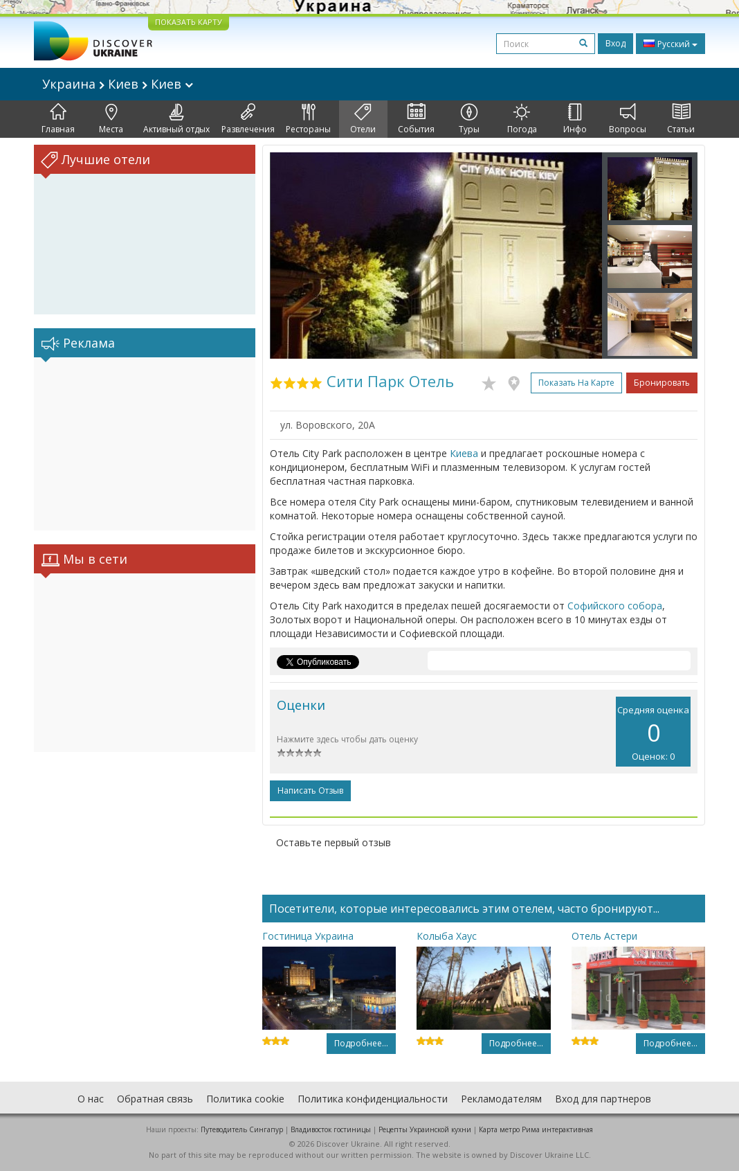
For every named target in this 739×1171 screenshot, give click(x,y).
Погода (522, 119)
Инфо (575, 119)
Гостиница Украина (308, 935)
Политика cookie (245, 1098)
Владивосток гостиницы (331, 1129)
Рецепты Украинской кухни (424, 1129)
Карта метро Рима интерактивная (536, 1129)
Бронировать (662, 382)
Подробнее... (361, 1043)
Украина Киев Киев (117, 83)
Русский (670, 43)
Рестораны (308, 119)
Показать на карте (576, 382)
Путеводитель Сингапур (242, 1129)
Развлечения (248, 119)
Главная (58, 119)
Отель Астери (604, 935)
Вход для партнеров (603, 1098)
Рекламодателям (501, 1098)
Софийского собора (614, 605)
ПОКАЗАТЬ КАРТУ (188, 22)
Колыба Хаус (447, 935)
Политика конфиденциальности (373, 1098)
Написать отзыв (310, 790)
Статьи (681, 119)
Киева (464, 453)
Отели (363, 119)
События (416, 119)
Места (111, 119)
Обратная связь (155, 1098)
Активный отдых (176, 119)
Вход (615, 43)
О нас (90, 1098)
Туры (469, 119)
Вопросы (627, 119)
